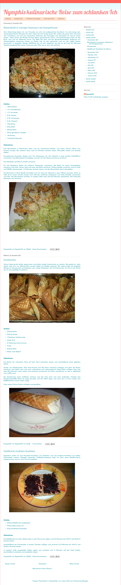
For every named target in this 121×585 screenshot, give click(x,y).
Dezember (92, 40)
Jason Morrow (67, 581)
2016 (88, 35)
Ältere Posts (74, 564)
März (90, 70)
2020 (89, 30)
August (91, 60)
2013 (88, 81)
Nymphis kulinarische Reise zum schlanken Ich (60, 12)
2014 (88, 79)
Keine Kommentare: (39, 249)
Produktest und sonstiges (33, 18)
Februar (91, 73)
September (92, 57)
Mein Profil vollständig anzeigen (96, 97)
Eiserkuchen (10, 259)
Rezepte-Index (18, 18)
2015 (88, 37)
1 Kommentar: (37, 444)
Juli (89, 62)
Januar (90, 75)
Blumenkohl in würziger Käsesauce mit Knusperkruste (31, 27)
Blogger (85, 581)
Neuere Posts (10, 564)
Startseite (8, 18)
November (92, 52)
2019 (88, 32)
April (90, 68)
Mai (89, 65)
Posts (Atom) (47, 568)
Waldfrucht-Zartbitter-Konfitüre (19, 451)
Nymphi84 (90, 94)
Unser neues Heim (49, 18)
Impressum (61, 18)
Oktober (91, 55)
